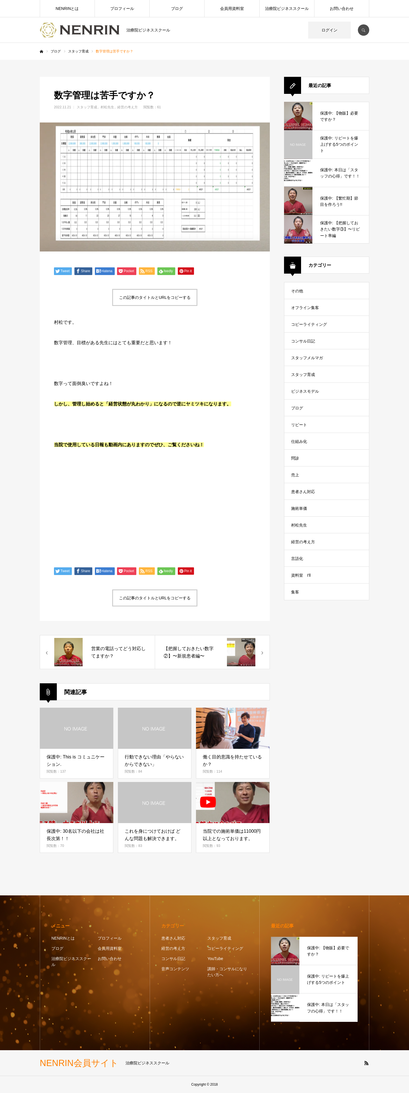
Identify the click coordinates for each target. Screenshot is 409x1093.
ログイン (329, 30)
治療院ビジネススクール (287, 8)
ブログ (177, 8)
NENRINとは (67, 8)
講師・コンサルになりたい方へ (227, 972)
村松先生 (107, 107)
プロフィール (122, 8)
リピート (299, 424)
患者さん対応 (303, 491)
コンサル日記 (303, 341)
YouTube (215, 958)
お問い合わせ (342, 8)
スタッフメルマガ (307, 358)
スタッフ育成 (87, 107)
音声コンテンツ (175, 969)
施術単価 (299, 508)
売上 (295, 475)
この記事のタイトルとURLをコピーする (155, 297)
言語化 (297, 558)
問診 (295, 458)
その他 (297, 291)
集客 (295, 592)
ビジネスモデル (305, 391)
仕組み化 (299, 441)
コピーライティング (309, 324)
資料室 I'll (301, 575)
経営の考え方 (127, 107)
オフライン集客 (305, 307)
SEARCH (363, 30)
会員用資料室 (232, 8)
